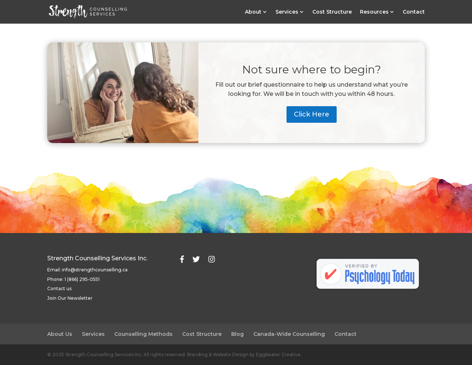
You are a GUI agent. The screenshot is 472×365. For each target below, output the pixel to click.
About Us (59, 334)
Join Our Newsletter (70, 298)
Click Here (311, 114)
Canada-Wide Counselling (289, 334)
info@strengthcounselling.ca (95, 269)
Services (286, 12)
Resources (374, 12)
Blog (237, 334)
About (253, 12)
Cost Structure (332, 12)
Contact (414, 12)
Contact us (59, 288)
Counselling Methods (143, 334)
